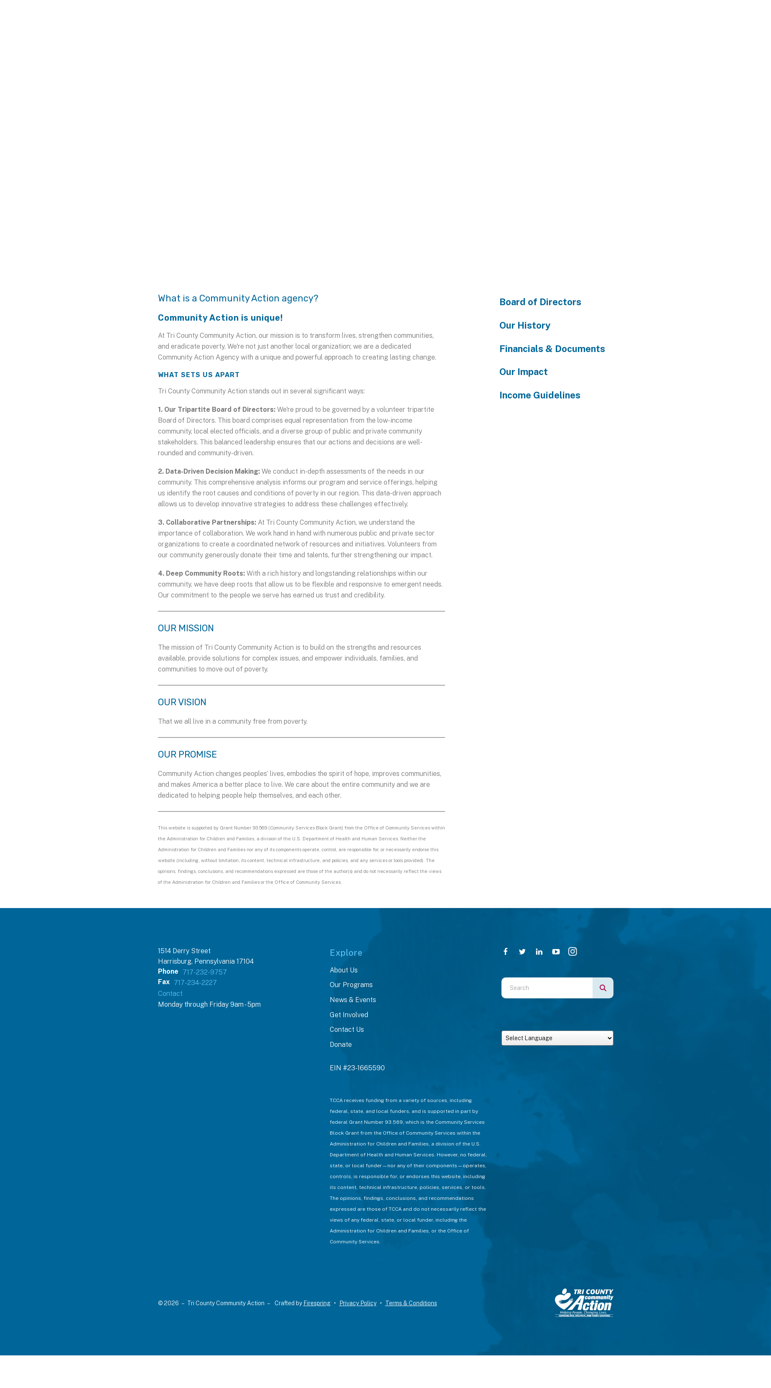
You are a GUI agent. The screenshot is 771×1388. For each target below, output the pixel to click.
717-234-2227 (195, 983)
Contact (170, 994)
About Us (344, 970)
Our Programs (351, 985)
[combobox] (547, 987)
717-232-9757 (205, 972)
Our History (524, 325)
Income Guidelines (539, 395)
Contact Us (347, 1029)
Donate (341, 1045)
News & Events (353, 1000)
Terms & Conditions (411, 1303)
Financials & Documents (552, 348)
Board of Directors (540, 301)
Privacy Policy (358, 1303)
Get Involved (349, 1015)
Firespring (317, 1303)
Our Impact (523, 371)
